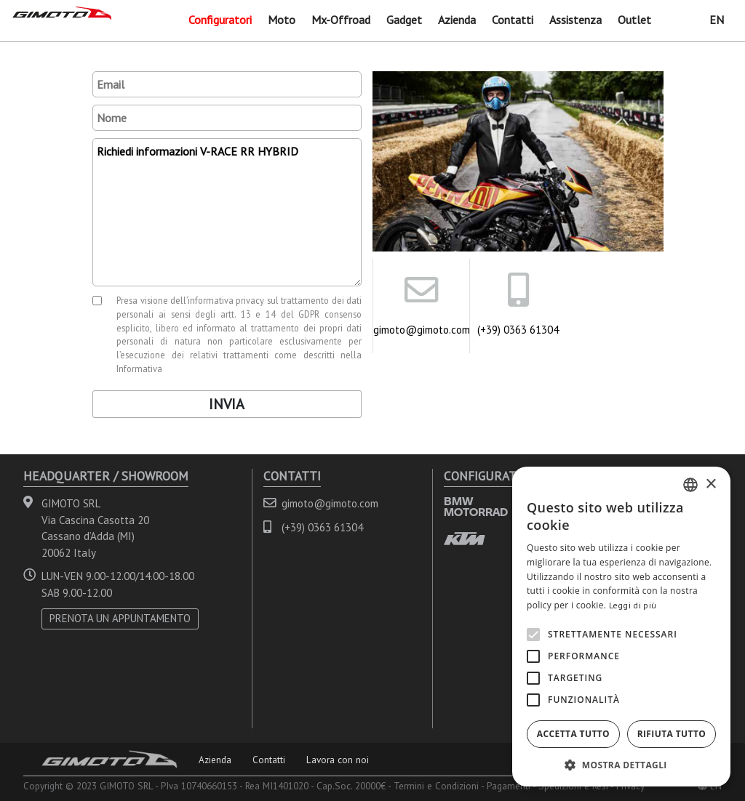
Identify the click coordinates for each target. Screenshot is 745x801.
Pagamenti (508, 785)
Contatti (512, 19)
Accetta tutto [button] (573, 734)
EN (716, 19)
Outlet (634, 19)
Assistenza (575, 19)
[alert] (621, 626)
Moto (281, 19)
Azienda (457, 19)
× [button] (710, 484)
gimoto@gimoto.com (421, 330)
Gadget (404, 19)
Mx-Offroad (340, 19)
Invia (226, 404)
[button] (621, 764)
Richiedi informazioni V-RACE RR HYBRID (227, 212)
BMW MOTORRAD (476, 506)
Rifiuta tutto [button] (671, 734)
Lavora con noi (337, 759)
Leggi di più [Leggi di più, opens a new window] (633, 605)
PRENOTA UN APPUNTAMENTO (120, 618)
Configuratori (220, 19)
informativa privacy (226, 300)
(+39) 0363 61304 (518, 330)
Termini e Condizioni (436, 785)
